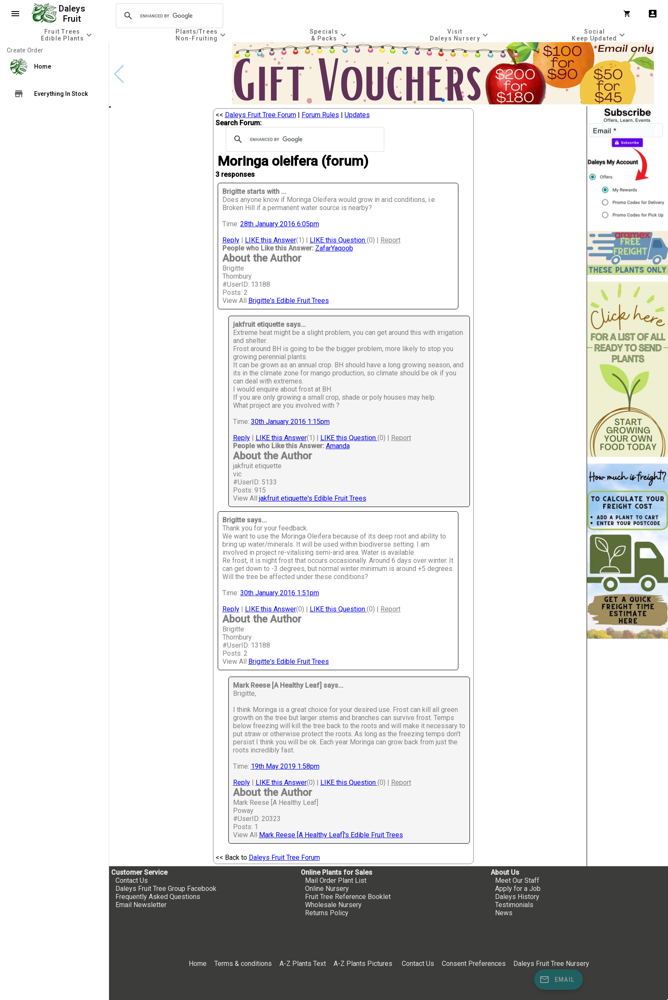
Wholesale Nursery (333, 905)
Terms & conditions (244, 964)
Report (390, 240)
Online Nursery (327, 889)
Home (198, 964)
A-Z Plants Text (302, 964)
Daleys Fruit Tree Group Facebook (165, 889)
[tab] (67, 34)
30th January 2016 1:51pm (279, 593)
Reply (230, 240)
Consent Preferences (474, 964)
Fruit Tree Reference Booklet (348, 897)
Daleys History (517, 897)
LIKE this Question (338, 240)
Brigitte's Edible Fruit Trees (288, 301)
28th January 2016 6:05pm (279, 224)
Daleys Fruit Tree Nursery (551, 964)
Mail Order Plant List (335, 880)
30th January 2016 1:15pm (290, 422)
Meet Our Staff (517, 880)
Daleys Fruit (73, 13)
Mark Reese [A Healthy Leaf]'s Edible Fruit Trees (331, 835)
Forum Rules (320, 115)
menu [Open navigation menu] (15, 14)
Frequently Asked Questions (157, 897)
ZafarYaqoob (334, 248)
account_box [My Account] (653, 14)
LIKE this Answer (270, 240)
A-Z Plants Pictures (363, 964)
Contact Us (131, 880)
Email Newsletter (141, 905)
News (504, 913)
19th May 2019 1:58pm (285, 766)
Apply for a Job (518, 889)
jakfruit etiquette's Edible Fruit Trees (312, 498)
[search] (168, 16)
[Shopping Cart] (628, 13)
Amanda (338, 446)
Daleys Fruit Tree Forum (260, 115)
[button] (443, 100)
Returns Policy (326, 913)
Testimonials (514, 905)
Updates (357, 115)
